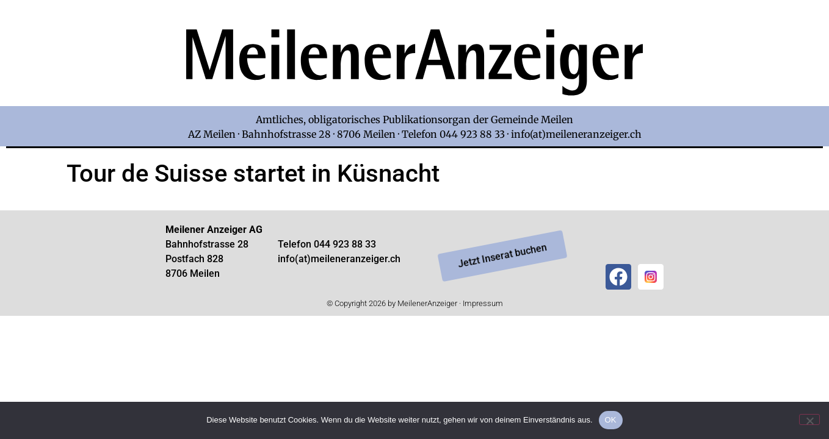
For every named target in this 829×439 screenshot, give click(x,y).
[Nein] (809, 419)
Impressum (483, 303)
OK (611, 419)
